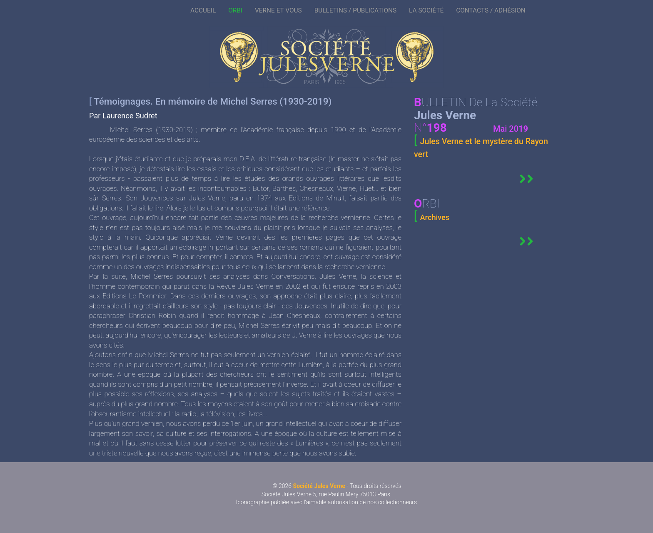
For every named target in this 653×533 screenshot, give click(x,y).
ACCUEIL (203, 10)
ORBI (235, 10)
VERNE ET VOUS (278, 10)
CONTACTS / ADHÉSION (491, 10)
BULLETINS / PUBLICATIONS (355, 10)
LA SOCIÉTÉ (426, 10)
